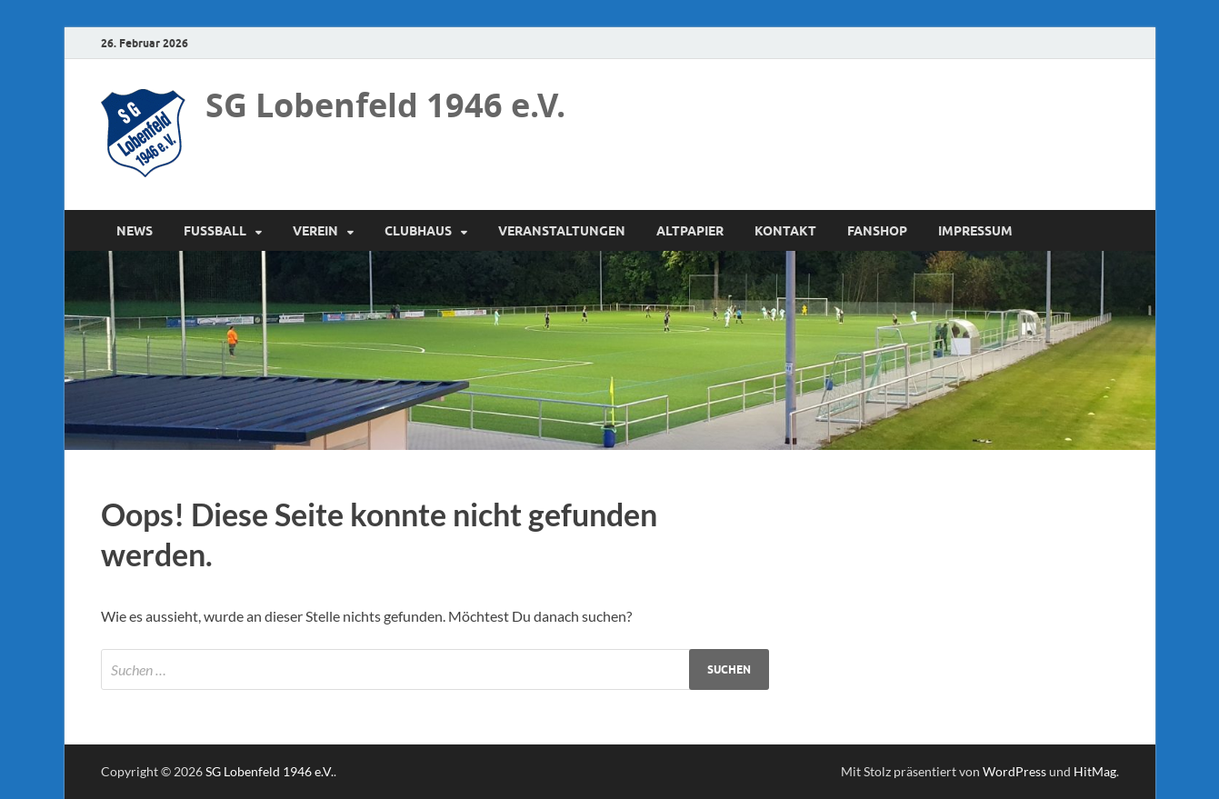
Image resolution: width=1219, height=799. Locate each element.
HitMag (1095, 771)
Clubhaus (418, 231)
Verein (315, 231)
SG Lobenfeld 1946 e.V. (385, 105)
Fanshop (877, 231)
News (134, 231)
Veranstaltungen (561, 231)
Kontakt (785, 231)
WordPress (1014, 771)
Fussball (215, 231)
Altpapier (690, 231)
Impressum (975, 231)
